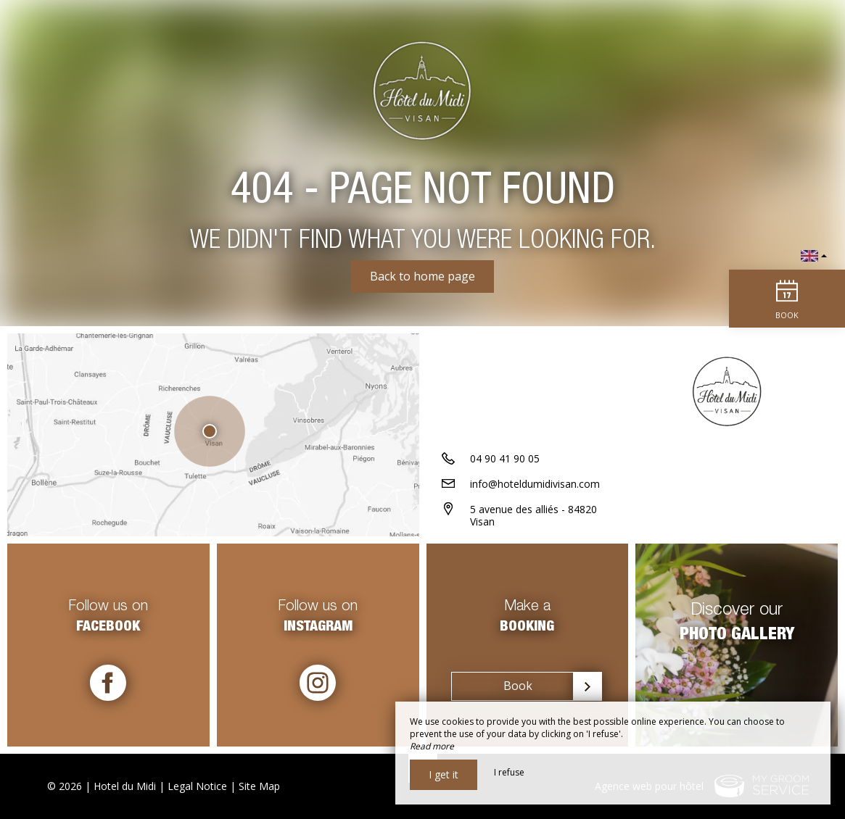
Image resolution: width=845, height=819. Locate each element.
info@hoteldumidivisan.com (535, 484)
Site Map (259, 786)
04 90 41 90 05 (505, 458)
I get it (443, 774)
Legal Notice (197, 786)
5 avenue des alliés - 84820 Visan (533, 515)
